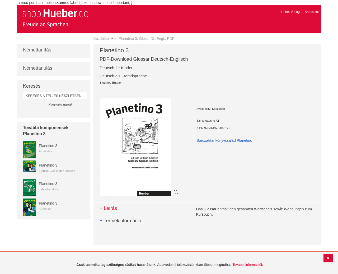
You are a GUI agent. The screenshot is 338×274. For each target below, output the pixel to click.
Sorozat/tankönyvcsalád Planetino (224, 140)
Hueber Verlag (289, 12)
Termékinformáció (120, 220)
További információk (248, 265)
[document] (170, 264)
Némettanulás (37, 68)
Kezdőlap (101, 38)
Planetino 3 (48, 146)
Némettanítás (37, 50)
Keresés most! (60, 105)
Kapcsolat (312, 12)
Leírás (108, 208)
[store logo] (55, 18)
